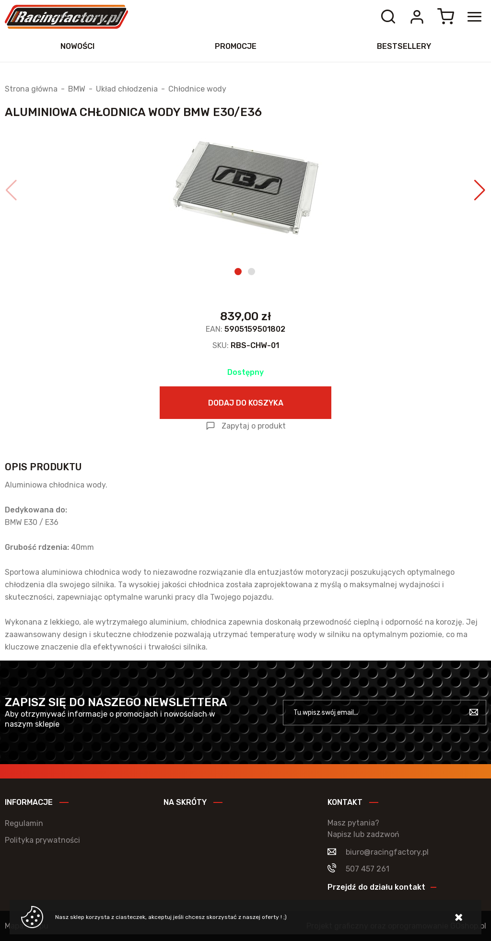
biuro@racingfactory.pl (387, 852)
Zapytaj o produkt (254, 425)
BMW (76, 89)
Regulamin (24, 823)
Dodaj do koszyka (245, 402)
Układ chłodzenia (127, 89)
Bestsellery (404, 46)
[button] (11, 190)
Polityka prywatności (42, 840)
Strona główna (31, 89)
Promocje (236, 46)
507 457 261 (367, 868)
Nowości (77, 46)
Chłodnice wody (197, 89)
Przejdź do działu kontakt (376, 887)
